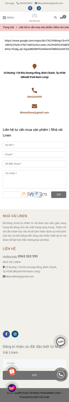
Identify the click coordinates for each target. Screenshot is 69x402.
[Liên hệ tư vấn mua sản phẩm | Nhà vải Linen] (34, 17)
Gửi (59, 194)
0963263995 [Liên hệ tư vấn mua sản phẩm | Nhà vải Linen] (24, 3)
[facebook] (30, 8)
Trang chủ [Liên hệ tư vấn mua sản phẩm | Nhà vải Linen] (8, 27)
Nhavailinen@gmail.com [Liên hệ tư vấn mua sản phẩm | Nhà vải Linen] (49, 3)
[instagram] (39, 8)
